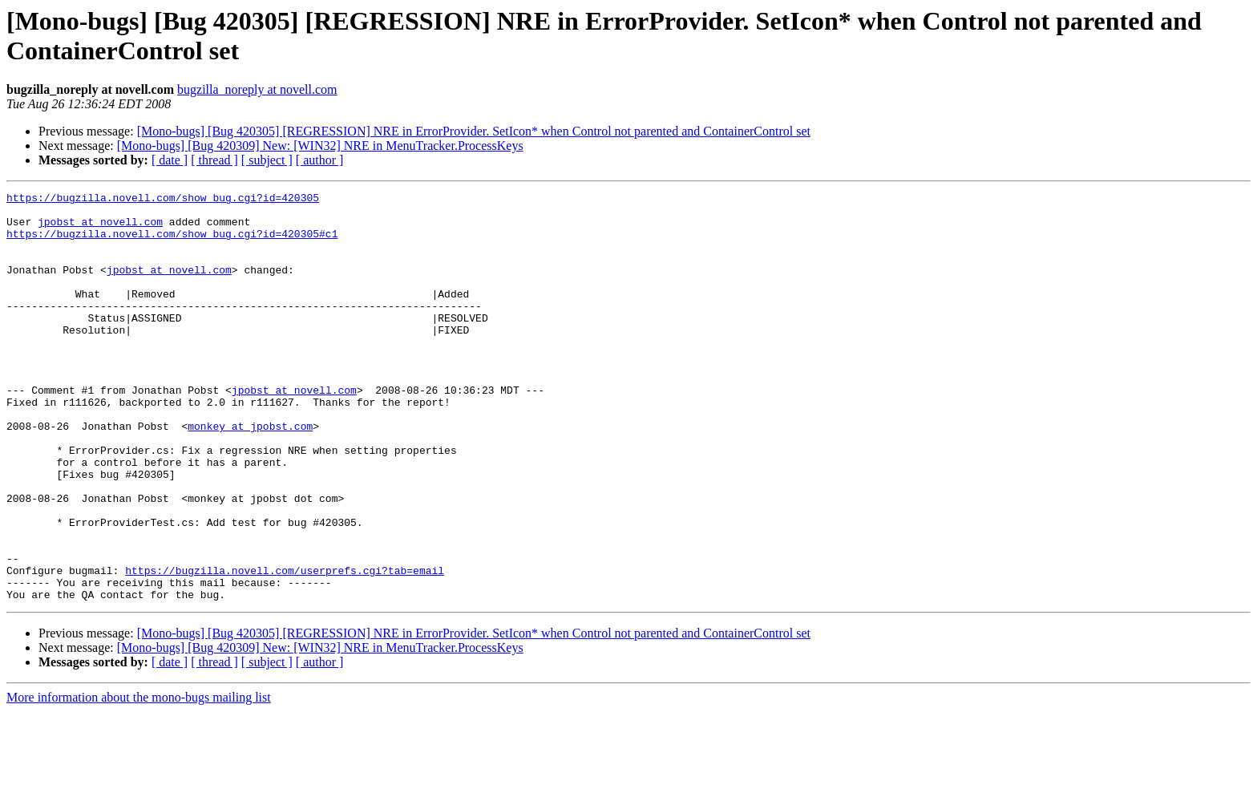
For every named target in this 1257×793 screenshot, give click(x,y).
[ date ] (170, 160)
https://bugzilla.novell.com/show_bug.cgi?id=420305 (162, 199)
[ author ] (320, 160)
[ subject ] (267, 160)
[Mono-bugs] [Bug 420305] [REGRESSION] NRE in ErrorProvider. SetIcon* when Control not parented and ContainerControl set (473, 131)
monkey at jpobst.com (250, 474)
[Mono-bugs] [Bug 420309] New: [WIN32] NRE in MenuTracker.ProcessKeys (320, 145)
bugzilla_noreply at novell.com (257, 89)
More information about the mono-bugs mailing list (138, 779)
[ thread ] (214, 160)
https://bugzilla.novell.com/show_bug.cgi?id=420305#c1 (171, 243)
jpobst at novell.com (100, 228)
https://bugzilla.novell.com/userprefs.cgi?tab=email (284, 647)
